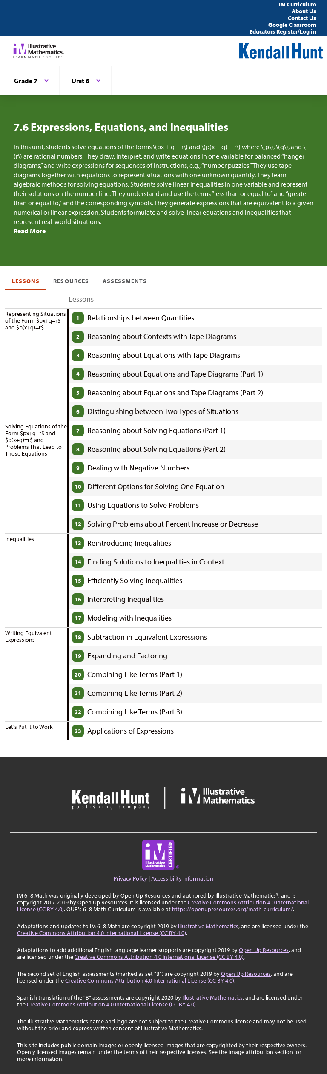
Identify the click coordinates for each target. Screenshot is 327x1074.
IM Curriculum (297, 4)
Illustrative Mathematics (208, 926)
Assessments (125, 281)
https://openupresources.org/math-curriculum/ (232, 909)
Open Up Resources (264, 950)
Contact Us (302, 17)
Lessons (26, 281)
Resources (71, 281)
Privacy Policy (130, 878)
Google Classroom (292, 24)
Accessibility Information (182, 878)
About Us (304, 11)
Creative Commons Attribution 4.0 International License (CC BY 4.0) (101, 933)
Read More (30, 231)
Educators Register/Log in (283, 31)
